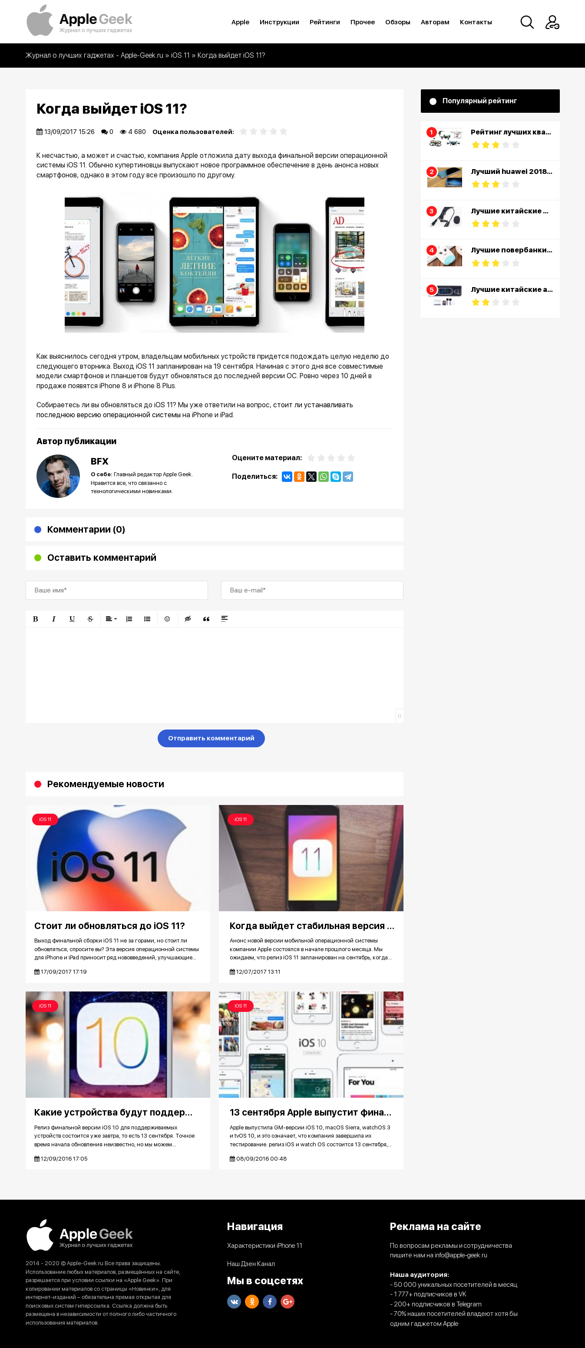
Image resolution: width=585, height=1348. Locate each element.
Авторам (435, 22)
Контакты (476, 22)
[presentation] (92, 740)
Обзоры (398, 22)
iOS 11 (45, 819)
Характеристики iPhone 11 (264, 1246)
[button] (35, 619)
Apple (241, 22)
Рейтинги (325, 22)
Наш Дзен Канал (251, 1264)
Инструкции (280, 22)
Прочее (363, 22)
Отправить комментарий (211, 738)
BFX (100, 461)
